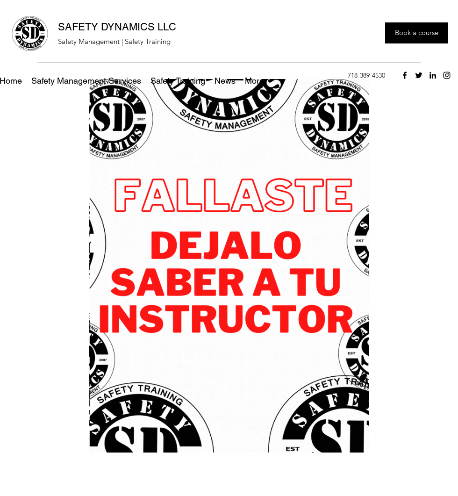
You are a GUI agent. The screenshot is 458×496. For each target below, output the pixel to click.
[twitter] (418, 75)
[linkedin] (432, 75)
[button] (254, 81)
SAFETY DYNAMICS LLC (117, 27)
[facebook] (404, 75)
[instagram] (446, 75)
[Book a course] (416, 32)
